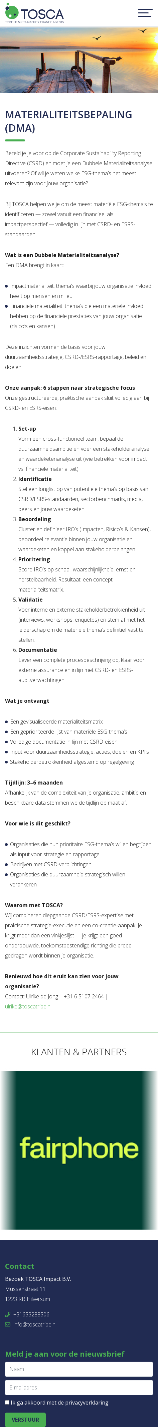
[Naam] (79, 1369)
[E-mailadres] (79, 1387)
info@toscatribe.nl (30, 1324)
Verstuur (25, 1419)
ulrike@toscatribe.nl (28, 1006)
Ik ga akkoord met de (60, 1402)
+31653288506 (27, 1314)
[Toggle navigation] (145, 13)
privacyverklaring (87, 1402)
